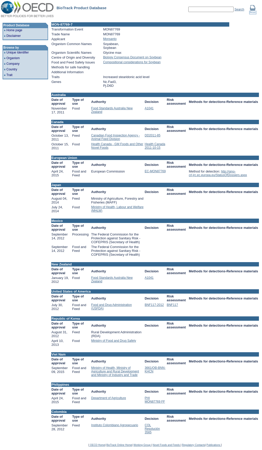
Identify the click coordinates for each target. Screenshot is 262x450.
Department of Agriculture (108, 398)
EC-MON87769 (155, 171)
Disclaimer (13, 36)
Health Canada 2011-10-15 (155, 145)
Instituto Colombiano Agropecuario (114, 425)
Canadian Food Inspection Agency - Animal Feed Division (115, 137)
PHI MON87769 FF (155, 399)
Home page (14, 30)
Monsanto (110, 39)
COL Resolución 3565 (152, 428)
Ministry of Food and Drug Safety (113, 340)
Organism (13, 58)
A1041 (149, 108)
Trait (9, 75)
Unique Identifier (17, 52)
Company (12, 64)
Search (239, 9)
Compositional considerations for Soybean (132, 62)
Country (11, 69)
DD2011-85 (152, 135)
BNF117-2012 (154, 305)
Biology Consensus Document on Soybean (132, 57)
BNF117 (172, 305)
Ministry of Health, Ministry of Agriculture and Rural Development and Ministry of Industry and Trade (115, 371)
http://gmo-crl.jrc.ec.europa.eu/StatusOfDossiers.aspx (218, 173)
